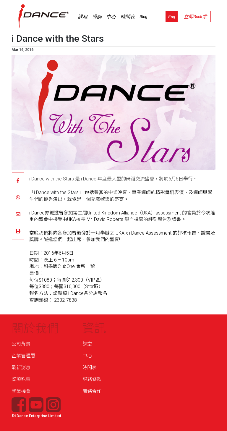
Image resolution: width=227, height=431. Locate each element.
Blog (143, 16)
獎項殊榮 (21, 379)
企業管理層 (23, 356)
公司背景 (21, 344)
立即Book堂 (195, 16)
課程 (82, 16)
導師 (97, 16)
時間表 (128, 16)
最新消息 (21, 367)
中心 (111, 16)
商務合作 (91, 391)
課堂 (87, 344)
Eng (171, 16)
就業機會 (21, 391)
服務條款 (91, 379)
